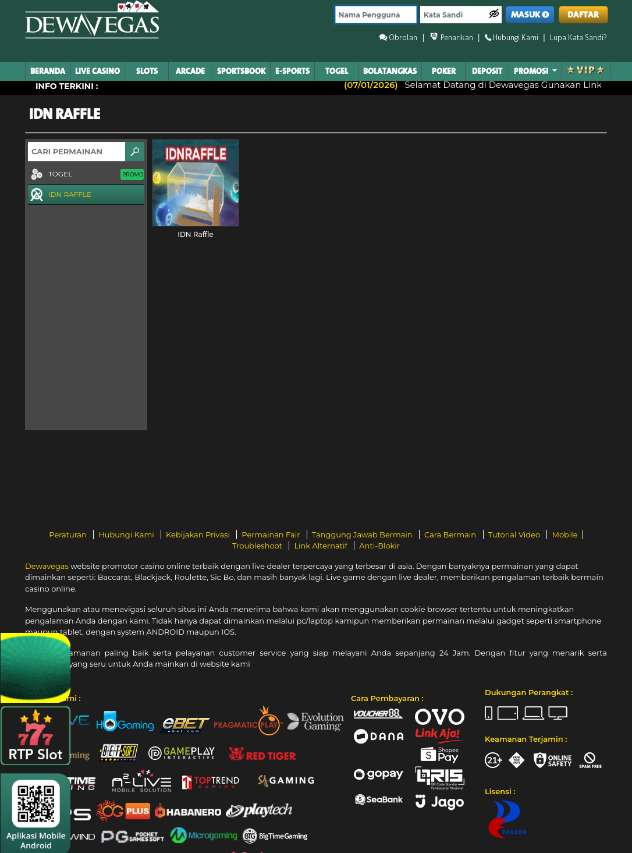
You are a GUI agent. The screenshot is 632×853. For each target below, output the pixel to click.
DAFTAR (583, 15)
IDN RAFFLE (59, 195)
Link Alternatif (321, 545)
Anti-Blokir (379, 545)
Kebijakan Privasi (199, 534)
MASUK (530, 15)
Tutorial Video (515, 534)
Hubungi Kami (127, 534)
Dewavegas (47, 566)
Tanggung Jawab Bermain (363, 534)
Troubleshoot (258, 545)
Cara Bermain (451, 534)
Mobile (564, 534)
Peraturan (68, 534)
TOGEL (86, 174)
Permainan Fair (272, 534)
